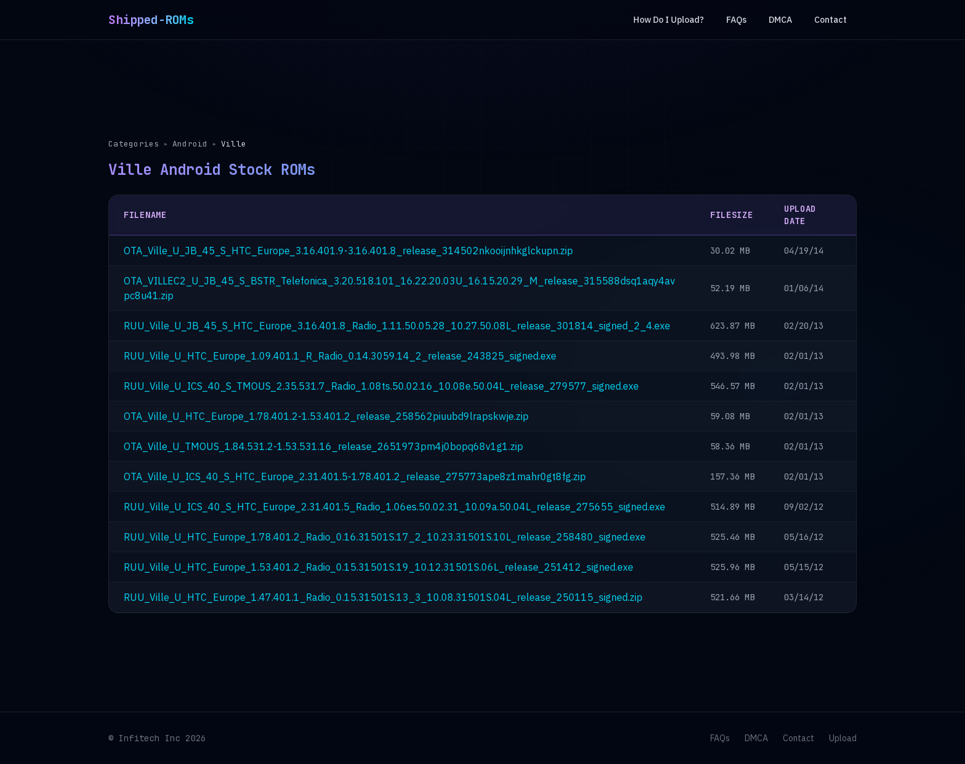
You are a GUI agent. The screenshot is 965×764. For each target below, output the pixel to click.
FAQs (736, 19)
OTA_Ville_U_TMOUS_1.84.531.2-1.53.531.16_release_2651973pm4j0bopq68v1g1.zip (323, 446)
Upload (843, 738)
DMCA (780, 19)
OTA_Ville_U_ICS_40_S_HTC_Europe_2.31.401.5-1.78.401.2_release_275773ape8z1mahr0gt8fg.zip (355, 476)
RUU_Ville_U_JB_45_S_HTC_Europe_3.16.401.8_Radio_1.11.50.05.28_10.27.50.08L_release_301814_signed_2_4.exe (397, 326)
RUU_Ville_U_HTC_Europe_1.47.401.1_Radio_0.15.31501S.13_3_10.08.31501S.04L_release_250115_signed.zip (383, 597)
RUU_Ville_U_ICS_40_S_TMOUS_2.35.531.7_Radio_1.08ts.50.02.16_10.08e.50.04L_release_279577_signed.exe (381, 386)
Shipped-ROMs (150, 20)
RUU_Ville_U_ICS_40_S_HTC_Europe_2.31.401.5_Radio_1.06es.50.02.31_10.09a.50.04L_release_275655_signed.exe (394, 507)
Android (191, 144)
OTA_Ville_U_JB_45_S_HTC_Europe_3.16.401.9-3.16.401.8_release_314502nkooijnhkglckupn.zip (348, 250)
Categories (133, 144)
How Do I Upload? (668, 19)
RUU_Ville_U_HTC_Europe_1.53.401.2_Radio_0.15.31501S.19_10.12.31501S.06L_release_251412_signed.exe (378, 567)
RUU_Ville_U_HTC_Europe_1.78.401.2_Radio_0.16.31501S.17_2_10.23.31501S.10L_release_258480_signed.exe (385, 537)
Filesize (731, 214)
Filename (145, 214)
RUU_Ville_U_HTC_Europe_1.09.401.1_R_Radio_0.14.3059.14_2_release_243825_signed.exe (340, 356)
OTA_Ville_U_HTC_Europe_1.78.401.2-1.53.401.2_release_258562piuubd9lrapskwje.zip (326, 416)
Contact (830, 19)
